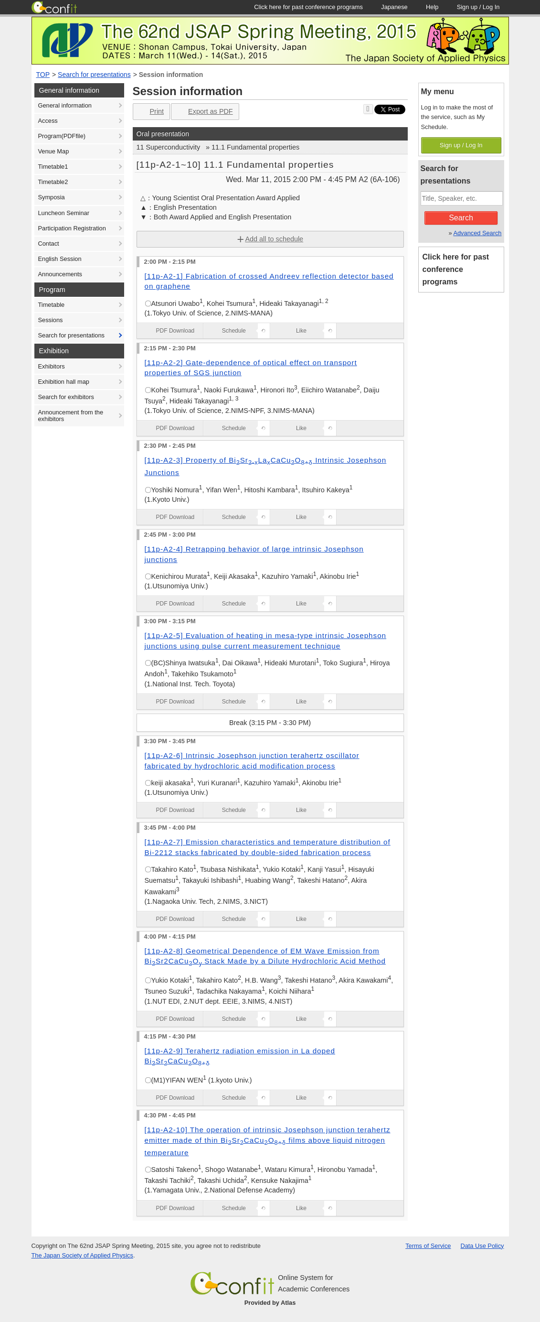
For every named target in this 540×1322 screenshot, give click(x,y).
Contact (48, 243)
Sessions (50, 320)
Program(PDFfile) (62, 136)
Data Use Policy (482, 1245)
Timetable (51, 304)
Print (150, 112)
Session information (171, 74)
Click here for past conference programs (456, 269)
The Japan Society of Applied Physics (82, 1255)
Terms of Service (428, 1245)
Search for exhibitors (66, 397)
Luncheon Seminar (63, 213)
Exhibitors (51, 366)
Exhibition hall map (63, 381)
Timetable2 (53, 181)
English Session (60, 258)
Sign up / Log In (461, 145)
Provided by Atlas (270, 1302)
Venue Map (53, 151)
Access (48, 120)
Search (461, 218)
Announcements (60, 274)
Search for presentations (94, 74)
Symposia (51, 197)
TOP (43, 74)
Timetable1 (53, 166)
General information (65, 105)
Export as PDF (204, 112)
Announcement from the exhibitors (71, 416)
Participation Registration (72, 228)
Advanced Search (477, 233)
